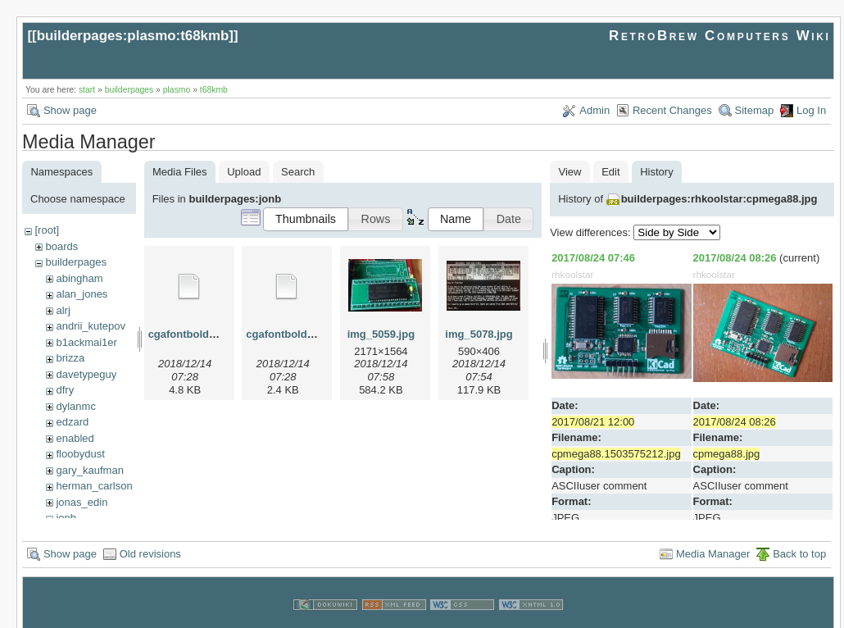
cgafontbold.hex (189, 334)
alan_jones (81, 294)
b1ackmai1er (86, 342)
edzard (72, 422)
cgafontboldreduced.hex (308, 334)
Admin (594, 110)
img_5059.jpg (381, 334)
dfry (65, 390)
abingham (79, 278)
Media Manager (713, 538)
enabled (74, 438)
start (87, 89)
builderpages (129, 89)
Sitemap (754, 110)
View (570, 172)
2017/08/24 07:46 (593, 258)
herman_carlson (94, 486)
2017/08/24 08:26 (735, 258)
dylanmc (75, 406)
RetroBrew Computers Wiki (720, 35)
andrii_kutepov (90, 326)
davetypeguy (86, 374)
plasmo (177, 89)
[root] (46, 230)
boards (61, 246)
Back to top (799, 538)
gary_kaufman (89, 470)
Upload (244, 172)
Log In (811, 110)
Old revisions (150, 538)
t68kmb (214, 89)
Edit (610, 172)
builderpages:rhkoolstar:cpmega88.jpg (719, 199)
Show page (70, 110)
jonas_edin (81, 502)
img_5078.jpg (478, 334)
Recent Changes (672, 110)
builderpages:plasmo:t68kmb (133, 35)
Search (298, 172)
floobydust (80, 454)
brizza (70, 358)
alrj (63, 310)
